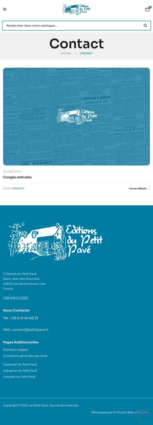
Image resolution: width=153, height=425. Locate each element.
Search (145, 25)
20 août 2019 (12, 171)
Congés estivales (17, 177)
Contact (17, 188)
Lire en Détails (139, 188)
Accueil (66, 53)
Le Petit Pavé (38, 405)
